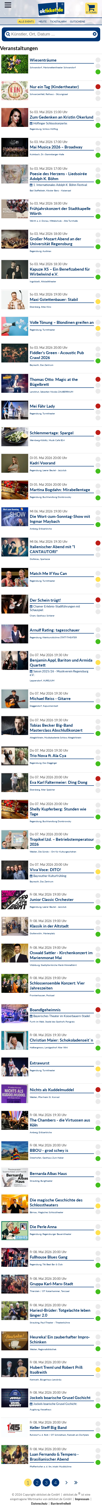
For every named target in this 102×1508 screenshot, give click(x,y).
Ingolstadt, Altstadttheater (43, 281)
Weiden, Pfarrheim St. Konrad (45, 1097)
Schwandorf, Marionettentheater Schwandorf (53, 67)
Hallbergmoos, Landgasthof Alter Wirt (49, 1047)
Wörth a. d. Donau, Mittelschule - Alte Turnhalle (54, 220)
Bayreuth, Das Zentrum (41, 365)
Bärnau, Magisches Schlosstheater (46, 1212)
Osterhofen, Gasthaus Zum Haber (47, 1157)
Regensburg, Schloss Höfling (44, 129)
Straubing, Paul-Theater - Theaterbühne (50, 1322)
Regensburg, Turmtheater (42, 329)
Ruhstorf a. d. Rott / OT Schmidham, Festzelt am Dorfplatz (59, 1434)
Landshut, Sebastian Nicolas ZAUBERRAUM (51, 391)
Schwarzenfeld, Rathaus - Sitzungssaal (49, 94)
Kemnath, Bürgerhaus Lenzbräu (46, 1379)
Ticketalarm (58, 21)
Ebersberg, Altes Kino (40, 306)
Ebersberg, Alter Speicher (42, 789)
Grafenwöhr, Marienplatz (42, 933)
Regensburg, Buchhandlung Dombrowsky (50, 497)
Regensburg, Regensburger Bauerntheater (50, 1234)
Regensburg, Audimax (40, 251)
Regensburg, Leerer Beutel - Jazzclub (48, 470)
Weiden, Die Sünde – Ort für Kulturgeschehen (53, 851)
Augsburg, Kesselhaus (40, 1409)
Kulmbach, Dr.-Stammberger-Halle (47, 154)
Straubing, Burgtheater (41, 1180)
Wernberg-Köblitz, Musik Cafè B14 (47, 440)
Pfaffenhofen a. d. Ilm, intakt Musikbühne (50, 1466)
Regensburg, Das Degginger (43, 763)
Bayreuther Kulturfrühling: (48, 876)
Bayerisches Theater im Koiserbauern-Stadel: (60, 1016)
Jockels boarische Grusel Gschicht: (53, 1404)
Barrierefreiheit (61, 1503)
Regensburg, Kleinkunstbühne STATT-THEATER (53, 637)
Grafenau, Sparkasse (40, 559)
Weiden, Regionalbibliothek (43, 1349)
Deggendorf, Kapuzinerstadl (44, 705)
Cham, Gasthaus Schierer (42, 615)
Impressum (82, 1499)
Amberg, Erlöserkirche (41, 528)
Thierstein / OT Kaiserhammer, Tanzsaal (49, 1291)
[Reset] (95, 34)
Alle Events (26, 21)
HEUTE (43, 21)
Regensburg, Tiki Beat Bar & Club (46, 1264)
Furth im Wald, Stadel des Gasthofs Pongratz (52, 1021)
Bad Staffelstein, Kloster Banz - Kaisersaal (50, 190)
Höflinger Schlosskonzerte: (49, 123)
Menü (7, 5)
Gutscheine (77, 21)
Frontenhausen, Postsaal (42, 995)
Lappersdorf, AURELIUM (42, 680)
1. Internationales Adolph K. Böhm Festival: (58, 185)
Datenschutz (39, 1503)
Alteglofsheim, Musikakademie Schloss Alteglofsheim (55, 737)
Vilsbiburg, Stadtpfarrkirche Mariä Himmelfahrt (53, 965)
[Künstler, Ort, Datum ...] (51, 34)
